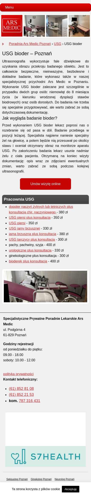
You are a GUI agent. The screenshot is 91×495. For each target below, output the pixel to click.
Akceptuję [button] (70, 489)
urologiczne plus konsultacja (30, 250)
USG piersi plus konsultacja (30, 217)
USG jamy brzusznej (24, 228)
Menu (9, 7)
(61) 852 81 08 (21, 388)
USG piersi (17, 223)
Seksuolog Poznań (17, 479)
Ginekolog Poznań (41, 479)
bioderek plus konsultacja (28, 261)
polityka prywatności (18, 374)
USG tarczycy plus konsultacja (32, 239)
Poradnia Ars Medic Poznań (30, 44)
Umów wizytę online (45, 184)
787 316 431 (29, 401)
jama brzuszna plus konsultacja (32, 234)
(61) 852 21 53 (21, 394)
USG (57, 44)
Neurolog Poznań (64, 479)
